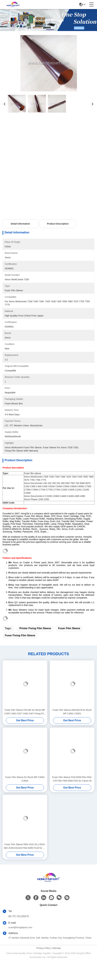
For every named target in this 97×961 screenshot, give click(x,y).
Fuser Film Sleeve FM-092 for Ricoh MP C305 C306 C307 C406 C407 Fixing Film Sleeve (24, 712)
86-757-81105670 (18, 916)
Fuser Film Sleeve (69, 628)
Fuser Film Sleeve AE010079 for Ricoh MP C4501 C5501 (72, 712)
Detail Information (20, 223)
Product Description (58, 223)
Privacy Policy (43, 948)
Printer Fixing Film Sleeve (35, 628)
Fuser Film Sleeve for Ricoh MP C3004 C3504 (25, 779)
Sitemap (56, 948)
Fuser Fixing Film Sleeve (20, 635)
